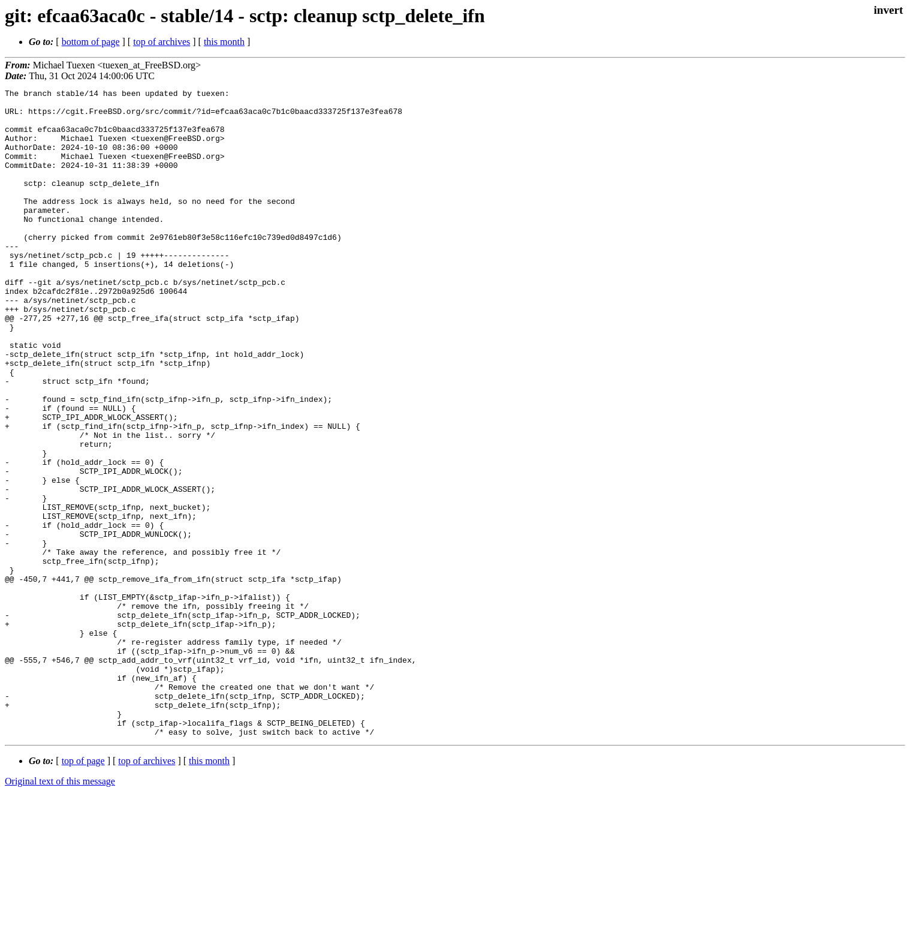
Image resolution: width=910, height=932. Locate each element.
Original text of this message (60, 911)
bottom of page (91, 42)
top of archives (161, 42)
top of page (83, 890)
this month (224, 42)
